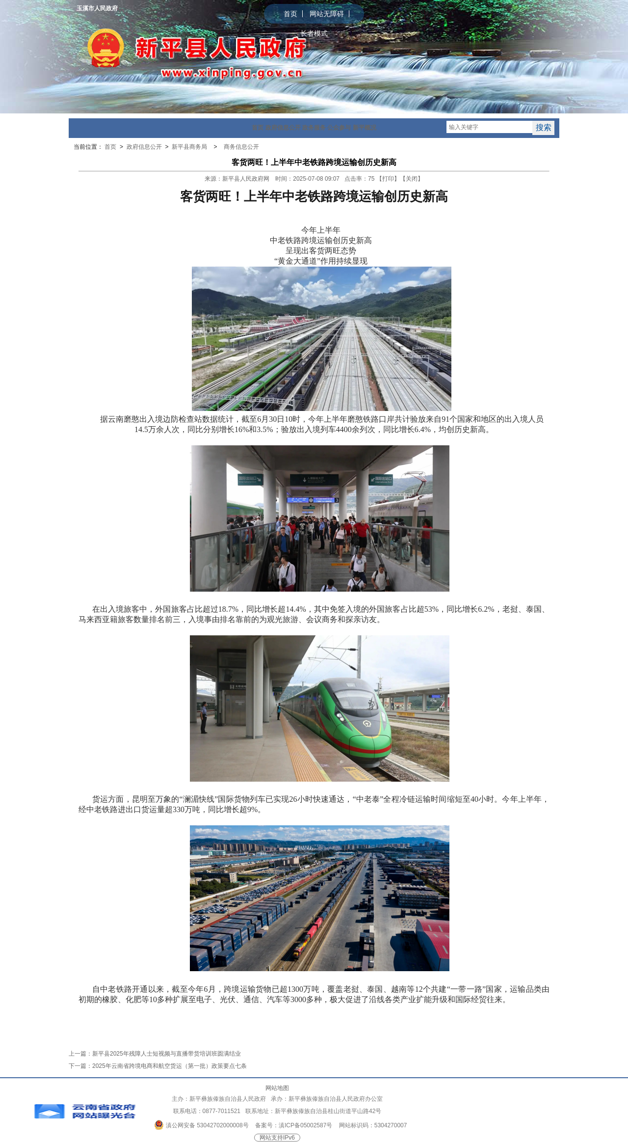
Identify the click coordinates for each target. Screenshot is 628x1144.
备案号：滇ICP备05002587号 (293, 1125)
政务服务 (314, 127)
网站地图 (277, 1088)
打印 (388, 178)
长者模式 (314, 33)
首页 (290, 13)
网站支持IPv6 (277, 1137)
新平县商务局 (190, 146)
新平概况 (364, 127)
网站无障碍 (327, 13)
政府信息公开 (283, 127)
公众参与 (339, 127)
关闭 (412, 178)
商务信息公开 (241, 146)
